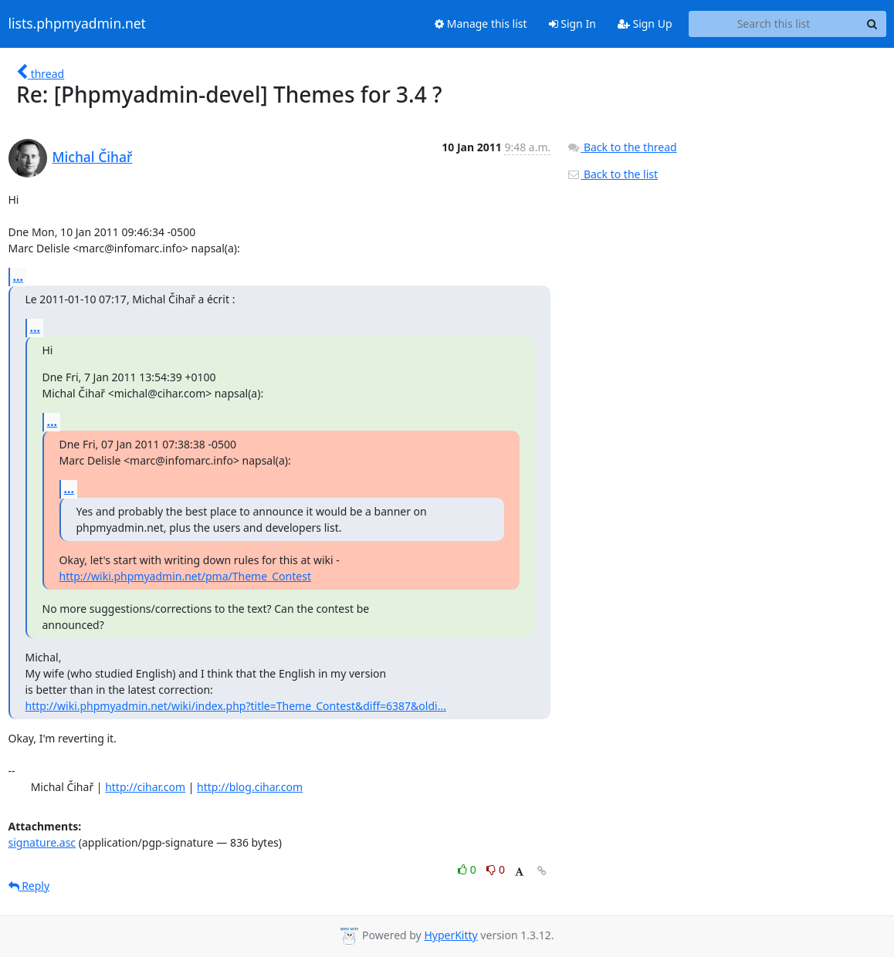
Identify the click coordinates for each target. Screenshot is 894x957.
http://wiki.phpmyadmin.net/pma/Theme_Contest (185, 576)
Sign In (572, 23)
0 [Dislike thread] (495, 869)
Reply (29, 885)
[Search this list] (774, 24)
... (18, 276)
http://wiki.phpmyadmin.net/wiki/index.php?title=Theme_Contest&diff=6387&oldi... (235, 705)
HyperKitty (450, 935)
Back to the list (612, 174)
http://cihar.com (145, 786)
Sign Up (645, 23)
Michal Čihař (92, 156)
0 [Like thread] (468, 869)
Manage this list (481, 23)
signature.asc (42, 842)
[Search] (872, 24)
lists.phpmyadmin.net (77, 24)
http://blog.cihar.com (250, 786)
